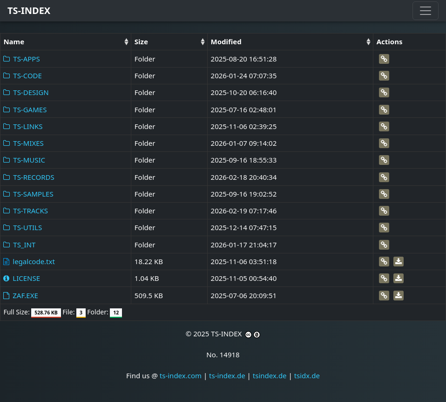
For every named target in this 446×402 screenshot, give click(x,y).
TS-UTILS (22, 227)
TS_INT (19, 244)
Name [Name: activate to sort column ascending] (13, 41)
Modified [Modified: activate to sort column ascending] (226, 41)
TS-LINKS (22, 126)
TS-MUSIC (24, 159)
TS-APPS (21, 58)
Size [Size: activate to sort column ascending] (141, 41)
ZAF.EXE (20, 295)
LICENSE (21, 278)
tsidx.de (307, 375)
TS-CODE (22, 75)
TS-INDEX (28, 10)
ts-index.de (227, 375)
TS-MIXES (23, 143)
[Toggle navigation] (425, 10)
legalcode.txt (29, 261)
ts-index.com (181, 375)
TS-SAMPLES (28, 193)
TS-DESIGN (25, 92)
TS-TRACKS (25, 210)
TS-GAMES (25, 109)
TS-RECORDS (28, 177)
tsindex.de (270, 375)
